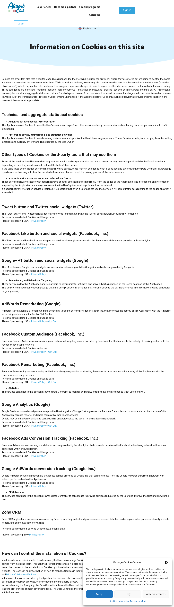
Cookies (113, 601)
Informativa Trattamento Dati (132, 601)
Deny (127, 594)
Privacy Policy (38, 220)
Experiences (44, 7)
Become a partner (65, 7)
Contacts (94, 15)
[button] (167, 562)
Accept (99, 594)
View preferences (156, 594)
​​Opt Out (52, 321)
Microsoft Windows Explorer (21, 574)
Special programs (89, 7)
